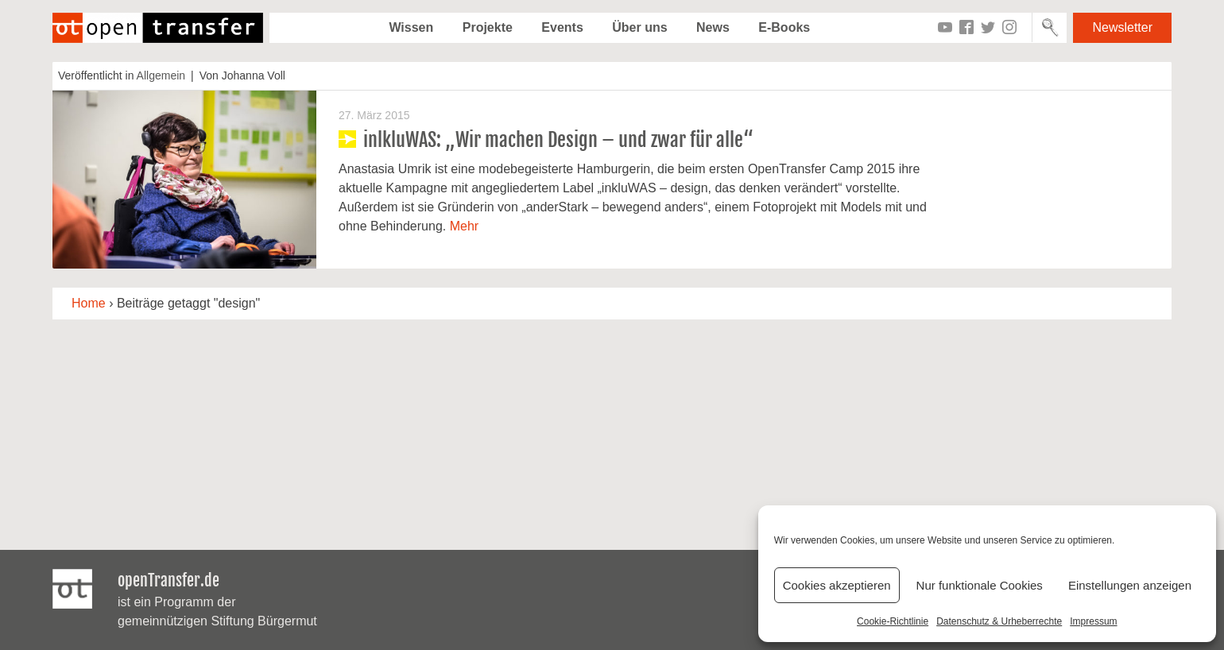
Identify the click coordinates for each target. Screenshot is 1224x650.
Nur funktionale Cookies (979, 585)
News (713, 27)
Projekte (488, 27)
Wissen (411, 27)
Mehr (464, 226)
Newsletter (1122, 27)
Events (562, 27)
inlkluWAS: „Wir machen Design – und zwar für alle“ (558, 140)
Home (89, 303)
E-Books (784, 27)
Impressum (1093, 621)
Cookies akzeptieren (837, 585)
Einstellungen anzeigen (1129, 585)
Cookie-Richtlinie (892, 621)
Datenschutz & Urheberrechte (999, 621)
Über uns (639, 27)
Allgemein (161, 75)
